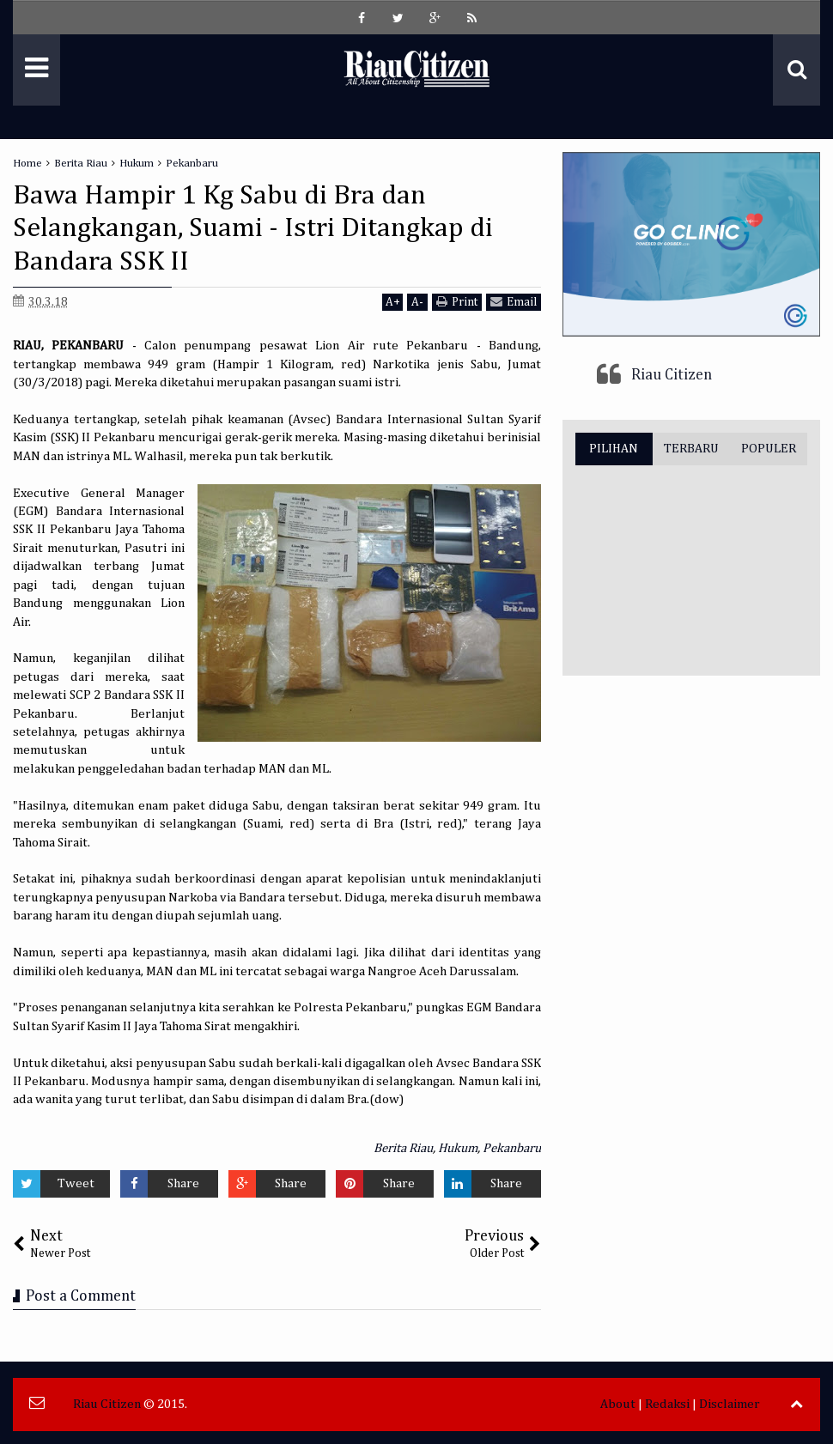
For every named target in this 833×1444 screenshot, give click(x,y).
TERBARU (691, 448)
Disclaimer (729, 1404)
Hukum (457, 1148)
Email (513, 302)
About (617, 1404)
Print (456, 302)
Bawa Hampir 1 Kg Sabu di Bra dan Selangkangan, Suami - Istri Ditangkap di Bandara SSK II (253, 229)
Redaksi (667, 1404)
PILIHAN (613, 448)
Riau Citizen (671, 375)
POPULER (768, 448)
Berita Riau (403, 1148)
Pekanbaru (512, 1148)
